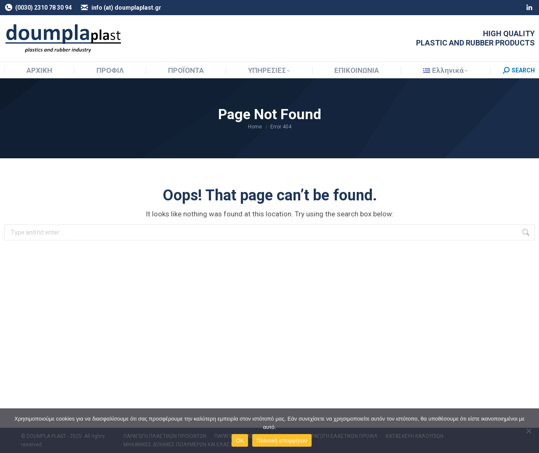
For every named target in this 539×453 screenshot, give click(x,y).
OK (240, 440)
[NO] (528, 430)
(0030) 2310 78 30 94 (38, 7)
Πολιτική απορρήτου (281, 440)
